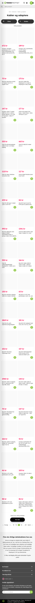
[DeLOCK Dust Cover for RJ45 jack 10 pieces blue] (26, 190)
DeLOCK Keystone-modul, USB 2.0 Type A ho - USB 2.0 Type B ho (25, 413)
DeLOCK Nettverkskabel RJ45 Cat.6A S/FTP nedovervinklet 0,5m (25, 353)
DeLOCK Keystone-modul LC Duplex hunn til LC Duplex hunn (8, 83)
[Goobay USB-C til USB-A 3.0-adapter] (26, 460)
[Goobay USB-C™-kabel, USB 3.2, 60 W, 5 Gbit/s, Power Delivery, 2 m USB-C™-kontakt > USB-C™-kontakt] (9, 99)
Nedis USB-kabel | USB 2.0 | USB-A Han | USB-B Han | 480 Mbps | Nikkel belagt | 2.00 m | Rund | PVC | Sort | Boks (26, 504)
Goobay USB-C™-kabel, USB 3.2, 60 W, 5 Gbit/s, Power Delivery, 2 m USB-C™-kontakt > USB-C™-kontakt (8, 114)
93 (13, 525)
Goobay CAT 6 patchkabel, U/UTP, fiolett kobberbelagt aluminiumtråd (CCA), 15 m (26, 51)
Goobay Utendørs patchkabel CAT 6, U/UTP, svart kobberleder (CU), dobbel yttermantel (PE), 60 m (8, 51)
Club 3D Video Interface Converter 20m (8, 175)
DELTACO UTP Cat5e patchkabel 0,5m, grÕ (7, 474)
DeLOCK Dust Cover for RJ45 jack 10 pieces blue (25, 203)
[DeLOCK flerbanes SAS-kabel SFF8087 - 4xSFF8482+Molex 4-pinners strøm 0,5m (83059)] (9, 219)
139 (25, 525)
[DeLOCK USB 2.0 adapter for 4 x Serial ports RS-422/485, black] (9, 369)
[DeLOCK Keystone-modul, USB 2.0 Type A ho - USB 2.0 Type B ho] (26, 399)
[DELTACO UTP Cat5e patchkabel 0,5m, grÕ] (9, 460)
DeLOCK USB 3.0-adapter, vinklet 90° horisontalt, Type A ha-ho (9, 443)
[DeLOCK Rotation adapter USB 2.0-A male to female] (9, 282)
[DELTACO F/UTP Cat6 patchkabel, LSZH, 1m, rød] (26, 282)
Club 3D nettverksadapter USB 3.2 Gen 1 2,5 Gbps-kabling (8, 146)
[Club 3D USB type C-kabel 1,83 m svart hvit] (9, 190)
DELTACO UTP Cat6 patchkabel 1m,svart (7, 502)
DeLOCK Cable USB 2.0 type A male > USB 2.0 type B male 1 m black (26, 383)
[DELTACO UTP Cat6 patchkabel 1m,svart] (9, 489)
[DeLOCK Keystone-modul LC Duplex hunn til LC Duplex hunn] (9, 69)
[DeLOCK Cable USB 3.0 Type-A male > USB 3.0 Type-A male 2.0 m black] (26, 250)
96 (21, 525)
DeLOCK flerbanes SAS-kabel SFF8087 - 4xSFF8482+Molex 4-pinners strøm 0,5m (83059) (9, 234)
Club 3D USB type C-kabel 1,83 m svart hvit (8, 203)
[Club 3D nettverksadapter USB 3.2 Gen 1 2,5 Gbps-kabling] (9, 132)
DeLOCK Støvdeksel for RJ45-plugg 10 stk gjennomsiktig (8, 413)
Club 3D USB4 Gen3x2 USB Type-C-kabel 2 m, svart (26, 232)
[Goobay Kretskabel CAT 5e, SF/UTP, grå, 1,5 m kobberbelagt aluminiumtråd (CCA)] (26, 429)
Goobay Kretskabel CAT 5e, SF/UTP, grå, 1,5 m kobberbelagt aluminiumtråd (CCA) (25, 444)
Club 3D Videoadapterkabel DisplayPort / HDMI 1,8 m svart (8, 265)
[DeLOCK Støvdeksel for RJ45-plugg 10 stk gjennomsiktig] (9, 399)
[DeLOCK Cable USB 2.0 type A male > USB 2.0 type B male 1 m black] (26, 369)
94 (16, 525)
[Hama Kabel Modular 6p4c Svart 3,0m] (26, 162)
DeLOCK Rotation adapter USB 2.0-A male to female (9, 295)
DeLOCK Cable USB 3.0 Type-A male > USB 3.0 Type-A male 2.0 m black (25, 264)
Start (10, 11)
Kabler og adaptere (22, 11)
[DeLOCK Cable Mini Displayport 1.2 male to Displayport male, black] (26, 69)
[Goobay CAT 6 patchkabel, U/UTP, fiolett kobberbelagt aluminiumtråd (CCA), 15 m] (26, 36)
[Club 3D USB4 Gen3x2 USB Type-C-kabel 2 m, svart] (26, 219)
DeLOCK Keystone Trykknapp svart (6, 352)
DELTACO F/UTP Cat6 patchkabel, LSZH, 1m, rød (26, 295)
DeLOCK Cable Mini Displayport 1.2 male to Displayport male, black (25, 83)
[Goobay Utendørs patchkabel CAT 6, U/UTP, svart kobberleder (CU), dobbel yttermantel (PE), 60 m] (9, 36)
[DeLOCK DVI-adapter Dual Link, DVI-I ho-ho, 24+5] (26, 310)
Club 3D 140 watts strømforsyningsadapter (8, 323)
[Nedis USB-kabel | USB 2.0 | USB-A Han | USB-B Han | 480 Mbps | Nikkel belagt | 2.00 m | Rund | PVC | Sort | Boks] (26, 489)
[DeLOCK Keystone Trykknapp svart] (9, 339)
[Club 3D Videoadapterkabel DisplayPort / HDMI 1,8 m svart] (9, 250)
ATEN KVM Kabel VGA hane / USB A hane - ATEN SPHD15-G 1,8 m (25, 113)
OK (31, 592)
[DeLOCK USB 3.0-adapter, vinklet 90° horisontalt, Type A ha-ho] (9, 429)
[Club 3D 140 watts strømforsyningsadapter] (9, 310)
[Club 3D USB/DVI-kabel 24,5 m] (26, 132)
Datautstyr (14, 11)
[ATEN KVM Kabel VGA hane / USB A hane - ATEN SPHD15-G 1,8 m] (26, 99)
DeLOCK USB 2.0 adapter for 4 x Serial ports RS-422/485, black (8, 383)
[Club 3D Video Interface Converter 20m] (9, 162)
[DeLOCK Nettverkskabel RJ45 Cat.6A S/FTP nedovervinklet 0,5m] (26, 339)
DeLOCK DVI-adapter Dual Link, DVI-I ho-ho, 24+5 (26, 323)
